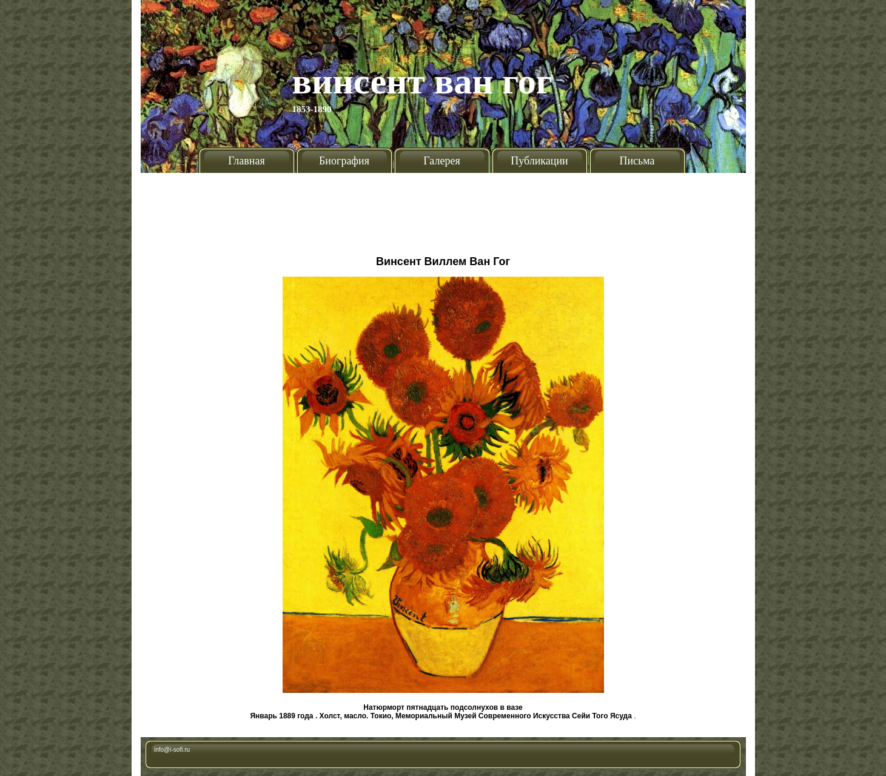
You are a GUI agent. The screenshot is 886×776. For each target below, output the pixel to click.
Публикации (539, 161)
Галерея (441, 161)
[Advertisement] (443, 209)
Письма (636, 161)
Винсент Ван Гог (422, 81)
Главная (246, 161)
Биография (344, 161)
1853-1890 (312, 109)
